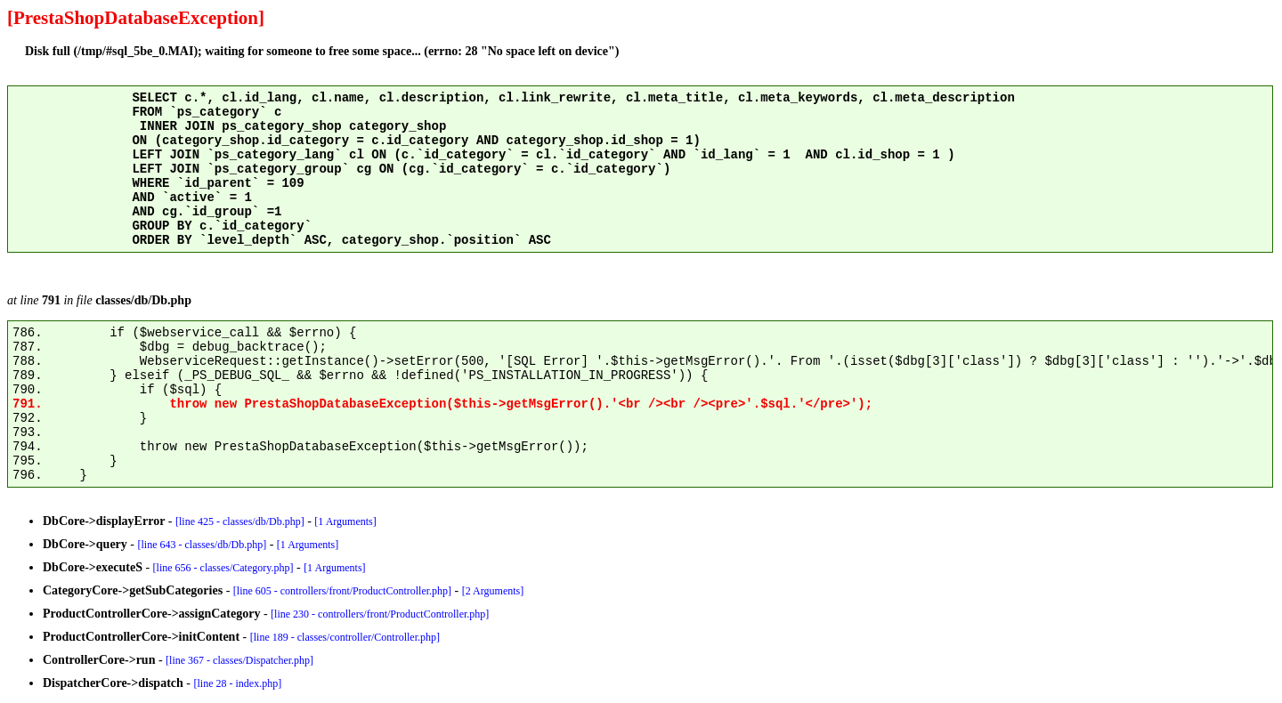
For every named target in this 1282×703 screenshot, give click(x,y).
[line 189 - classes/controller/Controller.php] (345, 637)
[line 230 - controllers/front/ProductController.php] (380, 614)
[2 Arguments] (492, 591)
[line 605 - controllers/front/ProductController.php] (342, 591)
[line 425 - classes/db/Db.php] (239, 521)
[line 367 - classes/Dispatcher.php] (239, 660)
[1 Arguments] (345, 521)
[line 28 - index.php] (238, 683)
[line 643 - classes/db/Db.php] (202, 544)
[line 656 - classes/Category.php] (223, 568)
